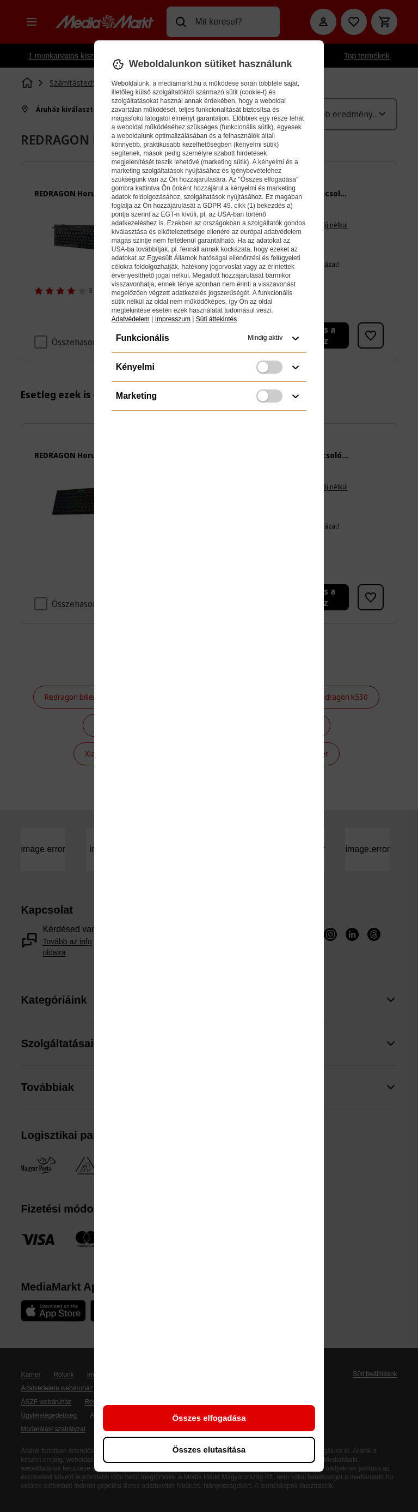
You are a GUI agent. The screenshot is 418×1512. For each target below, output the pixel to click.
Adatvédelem (131, 319)
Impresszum (172, 319)
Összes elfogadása (208, 1418)
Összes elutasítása (209, 1449)
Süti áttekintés (216, 319)
